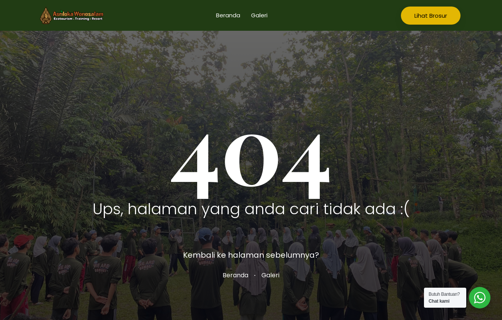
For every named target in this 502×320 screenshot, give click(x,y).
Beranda (228, 15)
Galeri (259, 15)
